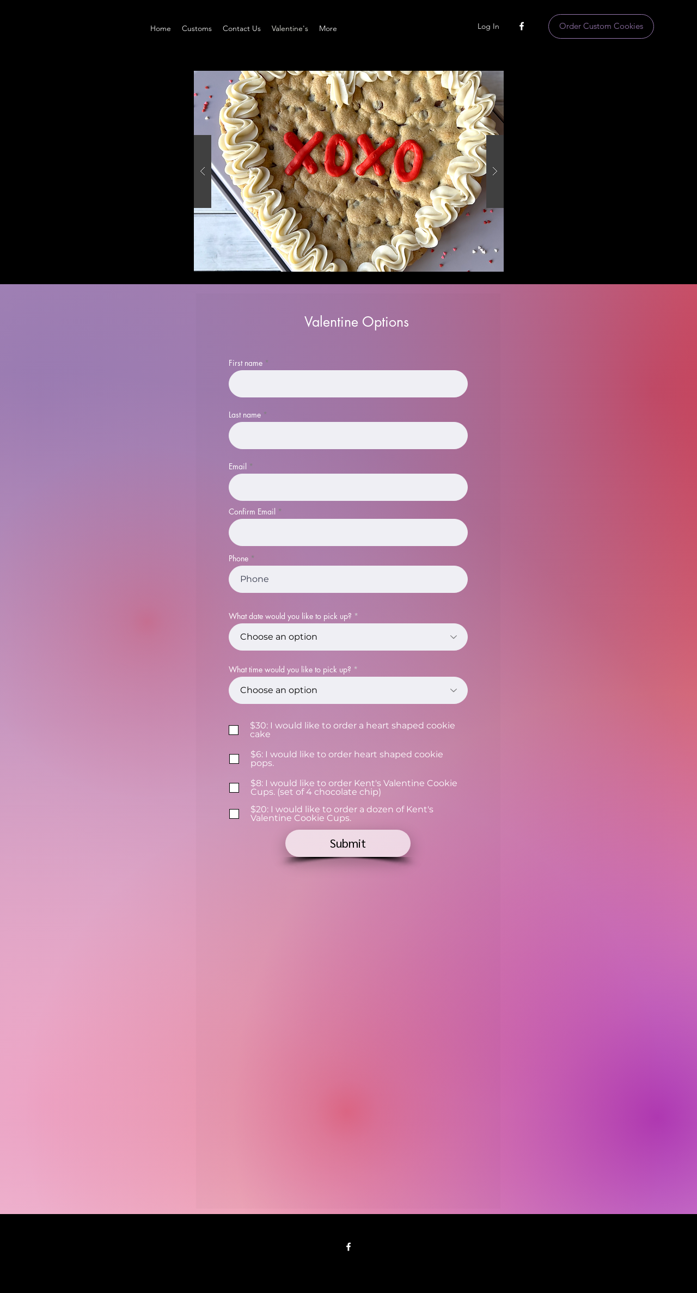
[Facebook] (521, 26)
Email (238, 466)
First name (245, 363)
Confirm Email (252, 512)
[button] (349, 171)
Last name (245, 415)
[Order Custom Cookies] (601, 26)
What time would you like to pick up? (290, 669)
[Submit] (348, 843)
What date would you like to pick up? (290, 616)
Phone (238, 558)
